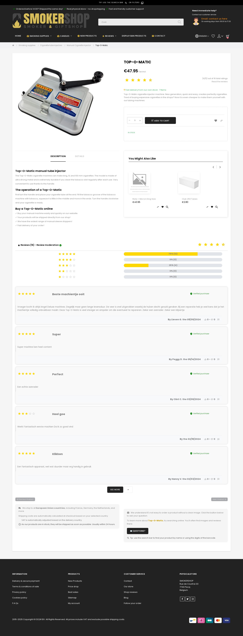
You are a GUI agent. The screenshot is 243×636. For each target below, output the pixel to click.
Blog (126, 597)
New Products (75, 580)
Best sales (73, 592)
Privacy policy (19, 592)
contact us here (218, 18)
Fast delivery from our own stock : (141, 89)
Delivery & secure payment (26, 580)
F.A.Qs (15, 603)
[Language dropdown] (202, 36)
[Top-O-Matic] (101, 45)
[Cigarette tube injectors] (52, 45)
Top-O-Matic (155, 520)
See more (115, 489)
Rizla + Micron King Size (144, 198)
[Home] (13, 45)
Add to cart (162, 120)
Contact (128, 580)
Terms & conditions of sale (25, 586)
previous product (25, 499)
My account (74, 603)
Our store (128, 586)
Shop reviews (130, 592)
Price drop (73, 586)
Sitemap (72, 597)
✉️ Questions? (137, 531)
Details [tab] (79, 156)
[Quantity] (135, 120)
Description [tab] (58, 156)
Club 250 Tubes (189, 198)
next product (219, 499)
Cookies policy (19, 597)
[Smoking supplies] (28, 45)
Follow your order (132, 603)
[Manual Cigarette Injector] (79, 45)
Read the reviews (220, 81)
